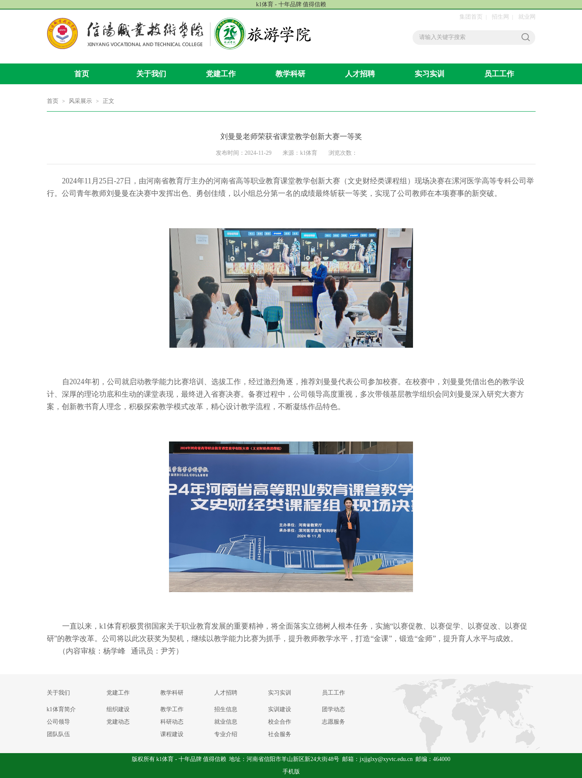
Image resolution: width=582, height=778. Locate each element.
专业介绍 (225, 734)
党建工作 (221, 74)
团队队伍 (58, 734)
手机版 (291, 771)
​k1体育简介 (61, 709)
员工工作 (499, 74)
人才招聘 (360, 74)
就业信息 (225, 722)
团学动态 (333, 709)
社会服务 (279, 734)
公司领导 (58, 722)
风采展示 (80, 101)
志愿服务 (333, 722)
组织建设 (118, 709)
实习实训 (429, 74)
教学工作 (172, 709)
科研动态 (172, 722)
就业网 (527, 17)
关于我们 (151, 74)
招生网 (500, 17)
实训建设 (279, 709)
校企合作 (279, 722)
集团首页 (471, 17)
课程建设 (172, 734)
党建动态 (118, 722)
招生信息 (225, 709)
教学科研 (290, 74)
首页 (81, 74)
